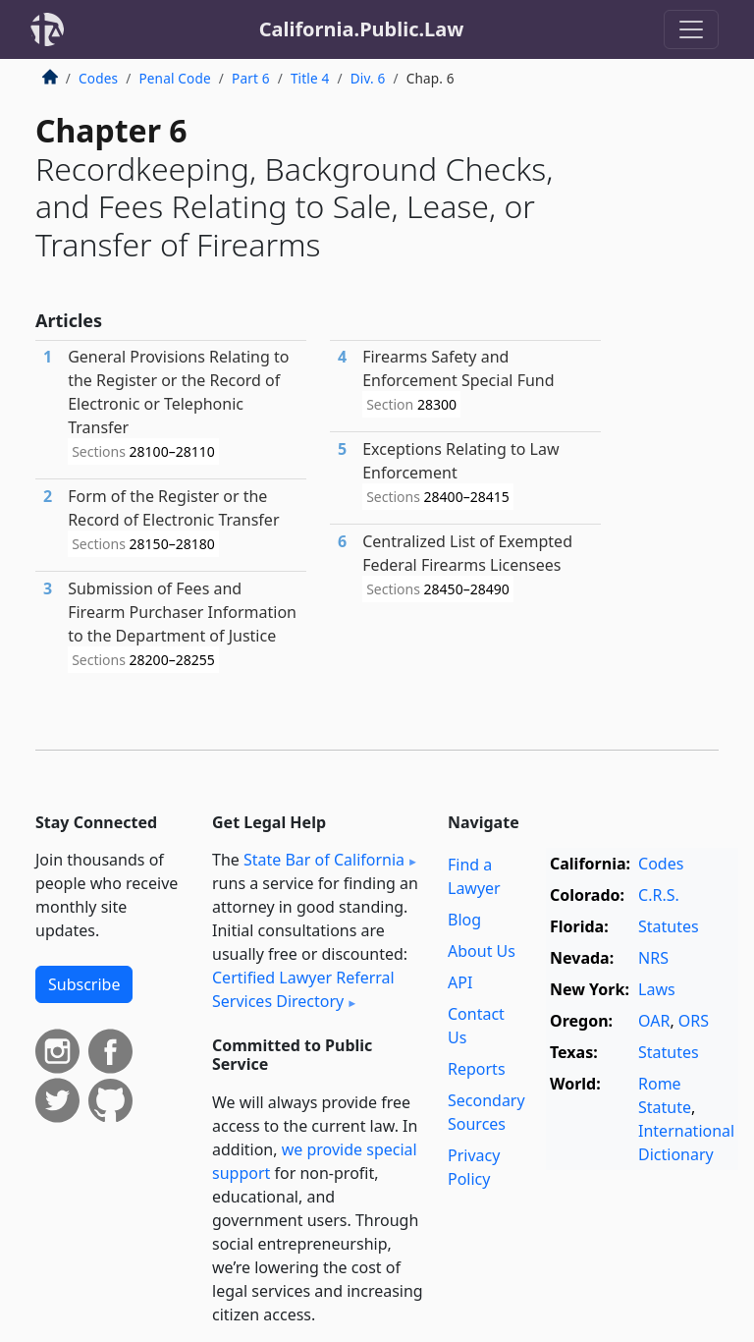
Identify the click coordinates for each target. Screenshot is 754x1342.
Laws (656, 989)
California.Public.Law (361, 29)
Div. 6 (368, 78)
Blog (464, 919)
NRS (653, 958)
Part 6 (251, 78)
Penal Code (174, 78)
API (460, 982)
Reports (477, 1069)
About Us (481, 951)
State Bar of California (323, 859)
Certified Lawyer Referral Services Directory (303, 989)
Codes (98, 78)
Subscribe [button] (84, 984)
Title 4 (310, 78)
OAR (654, 1021)
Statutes (668, 926)
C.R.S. (658, 895)
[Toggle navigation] (691, 29)
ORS (693, 1021)
